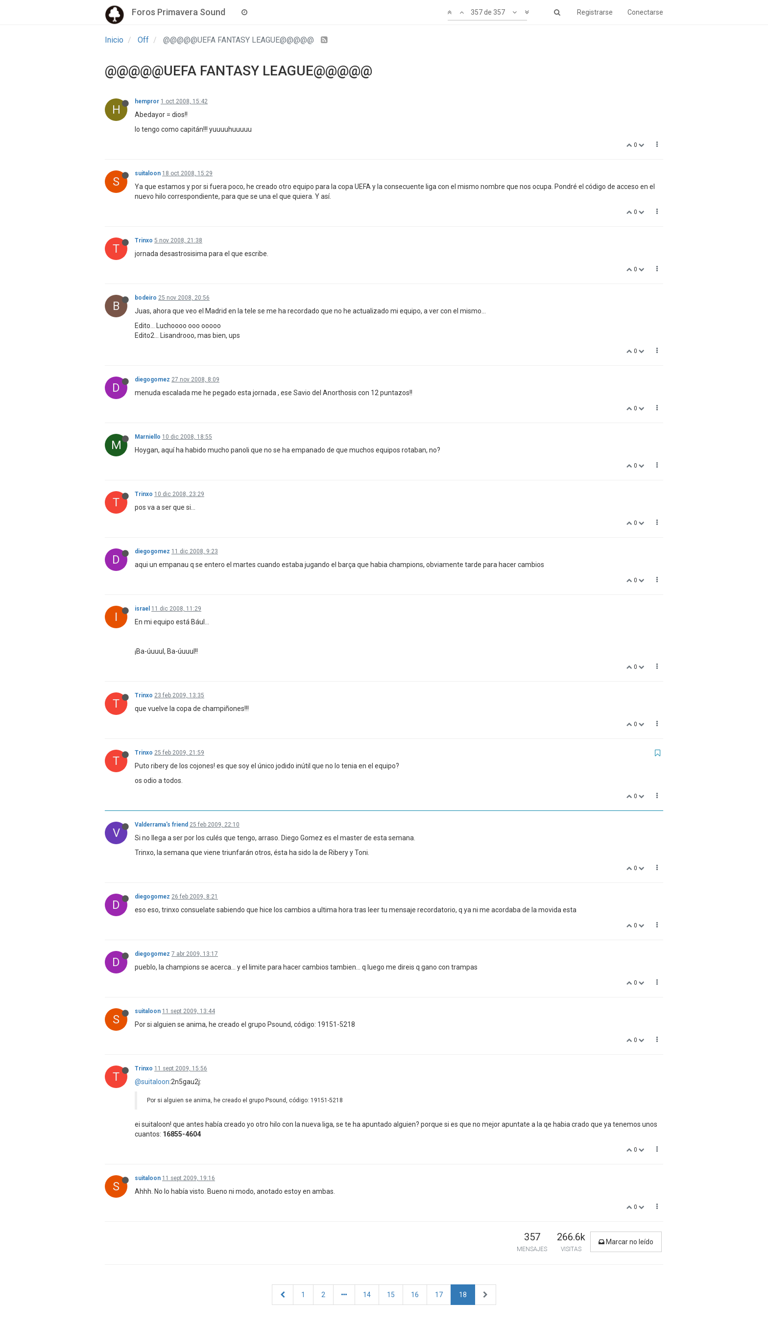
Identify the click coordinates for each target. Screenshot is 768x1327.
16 (415, 1295)
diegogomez (152, 379)
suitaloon (148, 173)
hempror (147, 101)
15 (391, 1295)
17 (439, 1295)
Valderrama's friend (161, 824)
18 (463, 1295)
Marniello (148, 436)
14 (367, 1295)
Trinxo (144, 240)
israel (142, 608)
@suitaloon (152, 1082)
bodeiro (146, 297)
